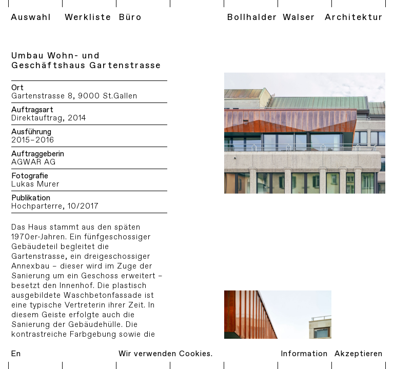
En (16, 354)
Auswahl (31, 17)
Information (304, 354)
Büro (130, 17)
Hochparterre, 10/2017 (55, 206)
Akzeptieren (358, 354)
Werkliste (88, 17)
